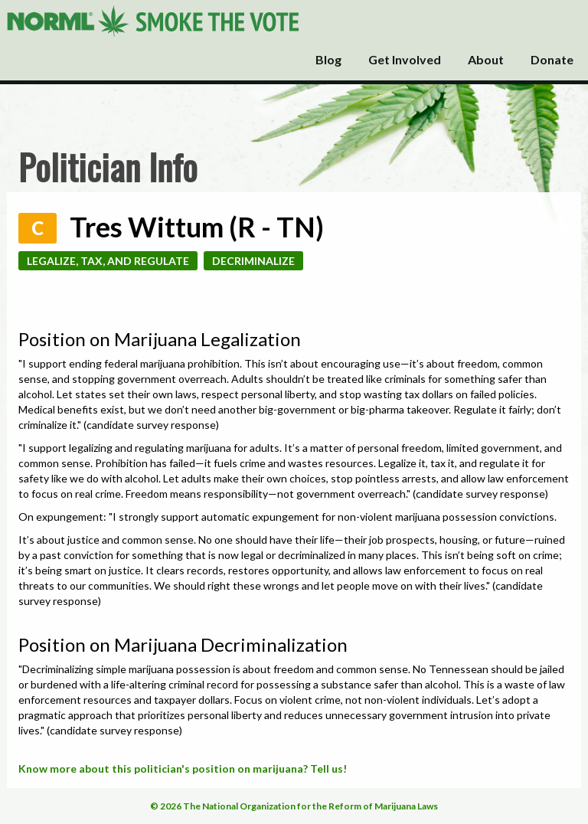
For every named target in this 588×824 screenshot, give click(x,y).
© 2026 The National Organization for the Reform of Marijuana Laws (294, 806)
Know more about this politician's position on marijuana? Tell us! (182, 768)
